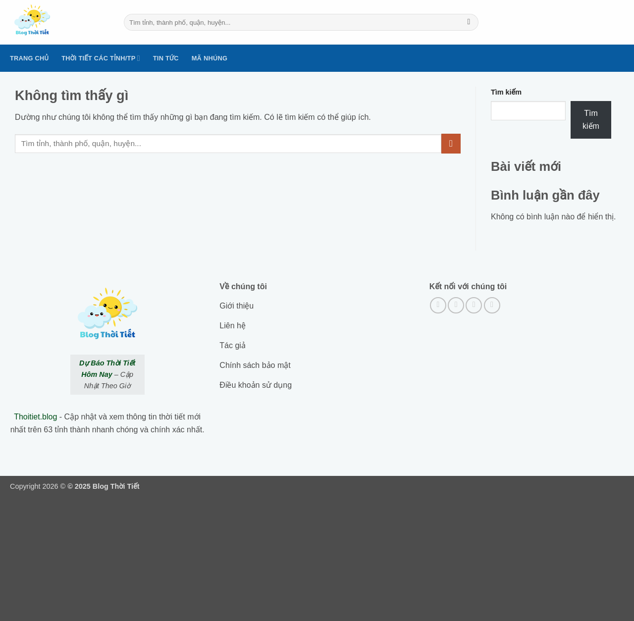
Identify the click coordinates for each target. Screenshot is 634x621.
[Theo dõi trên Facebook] (438, 305)
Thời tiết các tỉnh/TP (100, 58)
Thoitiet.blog (35, 417)
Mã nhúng (209, 58)
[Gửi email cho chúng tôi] (492, 305)
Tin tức (166, 58)
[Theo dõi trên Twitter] (474, 305)
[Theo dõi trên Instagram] (456, 305)
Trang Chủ (29, 58)
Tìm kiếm (506, 92)
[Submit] (469, 22)
